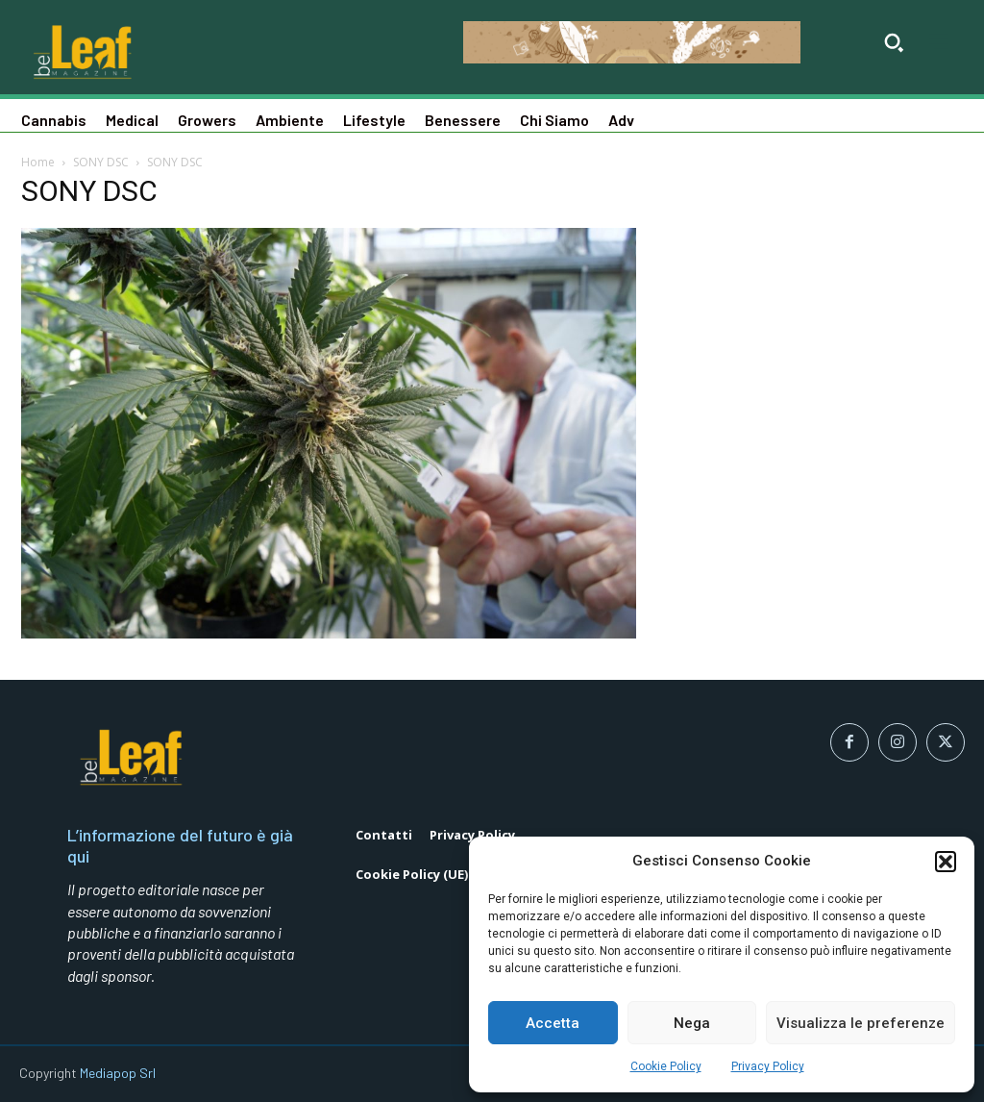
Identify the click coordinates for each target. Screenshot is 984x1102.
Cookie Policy (665, 1066)
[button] (945, 861)
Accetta (552, 1023)
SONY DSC (101, 162)
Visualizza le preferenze (860, 1023)
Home (38, 162)
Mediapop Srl (118, 1072)
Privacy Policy (767, 1066)
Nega (692, 1023)
